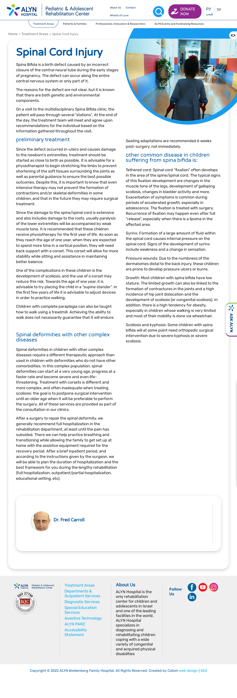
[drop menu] (115, 7)
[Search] (158, 11)
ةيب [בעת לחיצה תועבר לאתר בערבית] (209, 13)
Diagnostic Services (82, 601)
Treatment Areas (34, 34)
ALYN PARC (74, 624)
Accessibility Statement (75, 632)
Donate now (187, 11)
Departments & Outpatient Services (82, 593)
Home (13, 34)
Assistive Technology (83, 618)
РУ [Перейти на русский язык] (208, 9)
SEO (203, 671)
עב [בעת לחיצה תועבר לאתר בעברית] (218, 9)
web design (188, 671)
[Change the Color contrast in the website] (233, 35)
